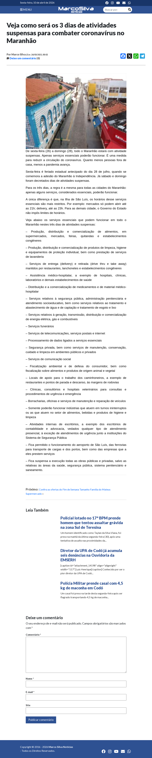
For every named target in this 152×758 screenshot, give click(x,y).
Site (28, 705)
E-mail (30, 692)
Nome (30, 678)
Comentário (33, 634)
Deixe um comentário (23, 58)
